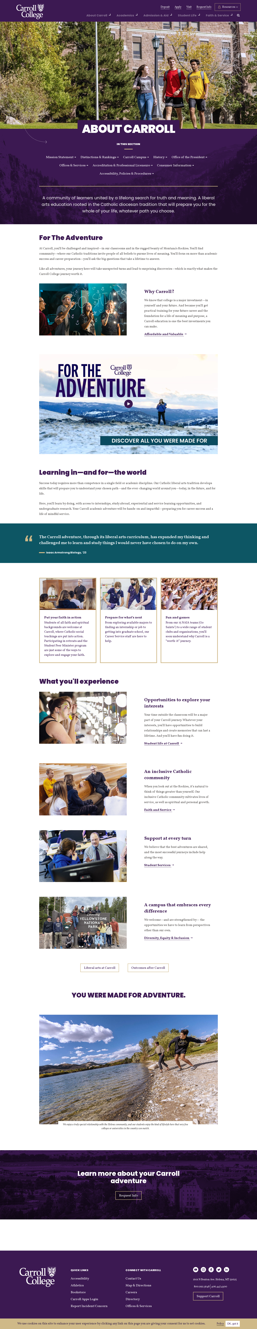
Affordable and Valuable (165, 334)
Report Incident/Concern (89, 1306)
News (121, 7)
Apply (178, 7)
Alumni (93, 7)
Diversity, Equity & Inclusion (168, 938)
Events (133, 7)
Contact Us (133, 1278)
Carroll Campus (136, 157)
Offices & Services (73, 165)
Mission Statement (61, 157)
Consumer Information (175, 165)
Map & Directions (138, 1285)
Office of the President (189, 157)
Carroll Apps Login (84, 1299)
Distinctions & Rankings (99, 157)
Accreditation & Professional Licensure (123, 165)
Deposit (165, 7)
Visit (189, 7)
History (160, 157)
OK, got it (232, 1323)
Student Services (159, 865)
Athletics (107, 7)
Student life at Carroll (163, 743)
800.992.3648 (201, 1286)
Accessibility (80, 1278)
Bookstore (78, 1292)
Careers (131, 1292)
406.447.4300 (219, 1286)
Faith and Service (159, 810)
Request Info (204, 7)
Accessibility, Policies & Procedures (126, 173)
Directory (133, 1299)
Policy (220, 1323)
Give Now (78, 7)
